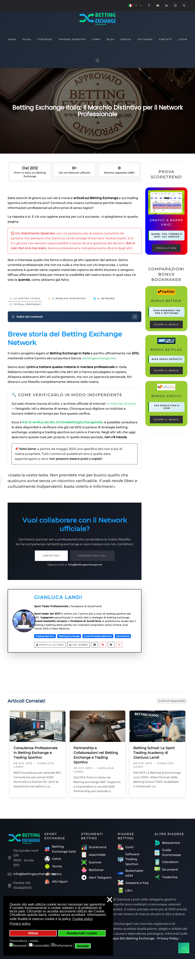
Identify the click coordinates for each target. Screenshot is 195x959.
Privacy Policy (167, 938)
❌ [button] (110, 899)
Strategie (45, 39)
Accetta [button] (82, 946)
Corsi (96, 39)
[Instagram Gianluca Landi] (119, 645)
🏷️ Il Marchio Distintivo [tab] (67, 298)
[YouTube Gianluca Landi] (103, 645)
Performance (63, 945)
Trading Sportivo (72, 39)
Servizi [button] (126, 39)
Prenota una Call (92, 555)
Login (182, 39)
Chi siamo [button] (145, 39)
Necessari (19, 945)
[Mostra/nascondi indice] (134, 316)
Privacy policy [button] (20, 924)
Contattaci (51, 555)
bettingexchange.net (99, 358)
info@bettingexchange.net (85, 564)
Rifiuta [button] (33, 933)
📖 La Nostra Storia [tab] (25, 298)
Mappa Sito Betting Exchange (131, 938)
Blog (110, 39)
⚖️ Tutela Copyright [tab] (25, 304)
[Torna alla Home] (97, 18)
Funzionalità (41, 945)
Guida (26, 39)
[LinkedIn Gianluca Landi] (94, 645)
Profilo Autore (50, 644)
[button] (135, 5)
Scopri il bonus (166, 324)
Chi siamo (79, 644)
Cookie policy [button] (82, 919)
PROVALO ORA (166, 248)
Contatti (165, 39)
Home (12, 39)
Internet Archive (123, 403)
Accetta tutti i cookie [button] (82, 933)
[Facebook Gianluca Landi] (111, 645)
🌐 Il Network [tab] (104, 298)
